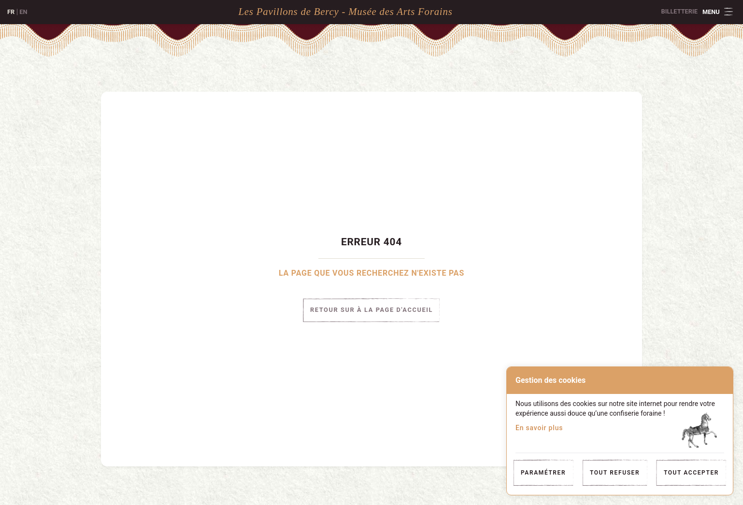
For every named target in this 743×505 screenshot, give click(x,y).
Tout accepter (691, 472)
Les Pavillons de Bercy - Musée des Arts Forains (345, 11)
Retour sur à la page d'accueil (371, 310)
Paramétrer (543, 472)
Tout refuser (614, 472)
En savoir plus (539, 428)
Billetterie (679, 11)
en (23, 11)
